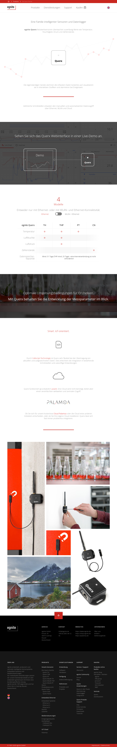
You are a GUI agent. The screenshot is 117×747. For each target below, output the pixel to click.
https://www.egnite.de (83, 631)
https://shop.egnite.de (83, 633)
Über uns (97, 631)
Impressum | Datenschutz (101, 745)
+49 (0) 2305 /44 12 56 (65, 635)
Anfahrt (96, 633)
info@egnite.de (64, 631)
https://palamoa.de (82, 636)
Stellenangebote (99, 636)
